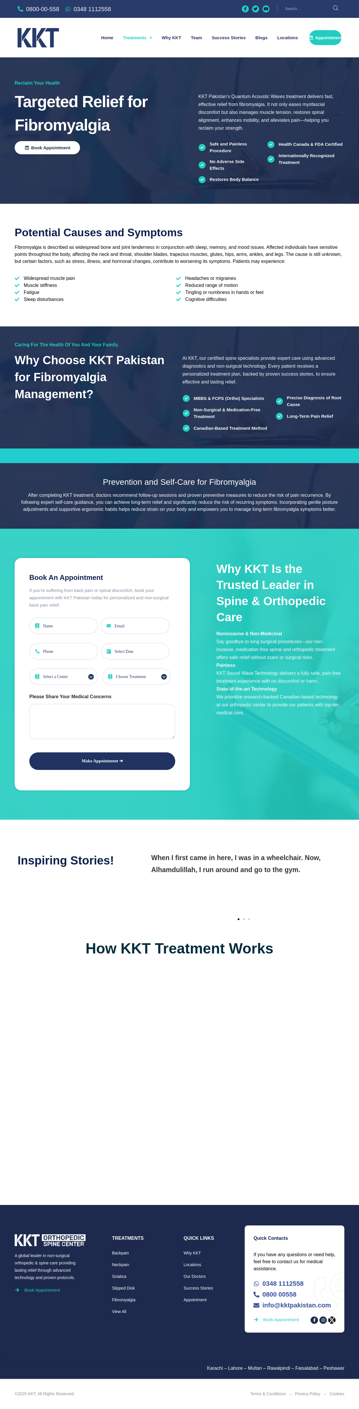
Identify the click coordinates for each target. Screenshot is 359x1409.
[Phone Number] (63, 651)
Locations (287, 37)
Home (107, 37)
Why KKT (171, 37)
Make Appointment (100, 761)
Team (196, 37)
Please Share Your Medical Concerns (70, 696)
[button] (137, 37)
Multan (255, 1368)
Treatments (137, 37)
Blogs (261, 37)
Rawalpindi (278, 1368)
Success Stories (229, 37)
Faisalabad (306, 1368)
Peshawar (334, 1368)
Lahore (235, 1368)
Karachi (215, 1368)
